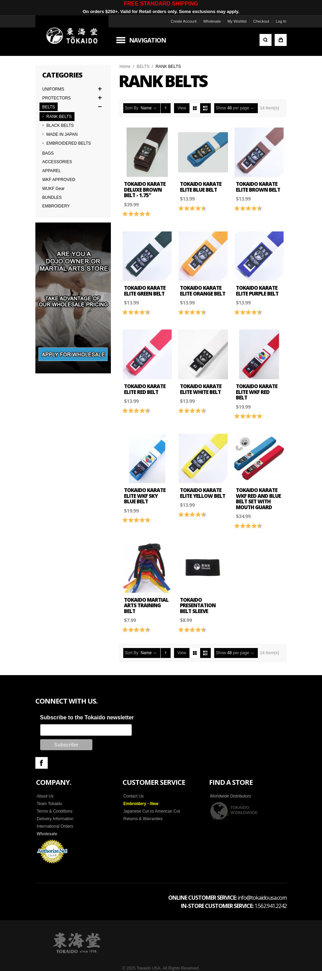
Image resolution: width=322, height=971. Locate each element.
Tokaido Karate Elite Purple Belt (257, 290)
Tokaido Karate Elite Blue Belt (200, 186)
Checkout (261, 21)
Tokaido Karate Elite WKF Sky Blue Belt (144, 496)
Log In (281, 21)
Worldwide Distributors (230, 796)
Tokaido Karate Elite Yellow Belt (202, 493)
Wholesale (212, 21)
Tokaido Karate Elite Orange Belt (202, 290)
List (205, 108)
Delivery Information (55, 818)
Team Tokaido (49, 803)
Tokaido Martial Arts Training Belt (146, 605)
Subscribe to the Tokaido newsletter (87, 717)
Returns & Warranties (142, 818)
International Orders (55, 826)
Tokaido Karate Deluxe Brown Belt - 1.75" (144, 189)
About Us (45, 796)
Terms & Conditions (54, 811)
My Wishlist (237, 21)
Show (221, 108)
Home (124, 66)
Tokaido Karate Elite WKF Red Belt (256, 392)
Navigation (147, 40)
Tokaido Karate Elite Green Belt (144, 290)
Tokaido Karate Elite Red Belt (144, 389)
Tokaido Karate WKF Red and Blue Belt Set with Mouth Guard (258, 499)
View (181, 108)
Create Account (183, 21)
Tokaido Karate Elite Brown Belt (258, 186)
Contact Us (133, 796)
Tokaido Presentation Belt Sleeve (198, 605)
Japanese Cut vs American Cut (151, 811)
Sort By (131, 108)
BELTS (143, 66)
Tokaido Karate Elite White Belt (200, 389)
